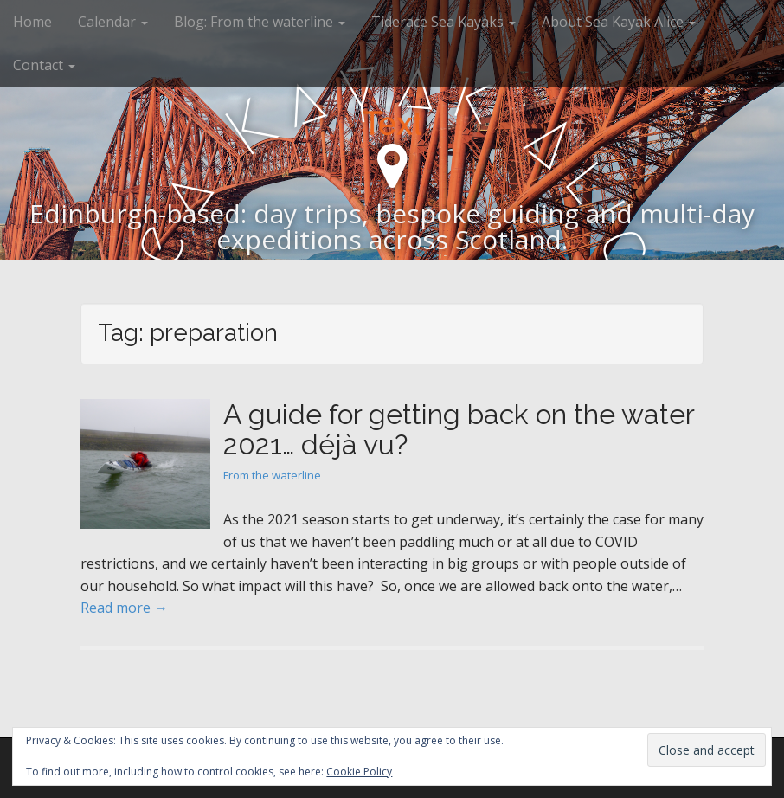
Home (32, 21)
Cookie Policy (359, 771)
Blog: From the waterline (259, 21)
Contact (44, 64)
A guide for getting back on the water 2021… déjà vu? (458, 429)
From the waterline (272, 475)
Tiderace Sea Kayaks (443, 21)
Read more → (124, 607)
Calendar (113, 21)
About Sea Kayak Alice (619, 21)
